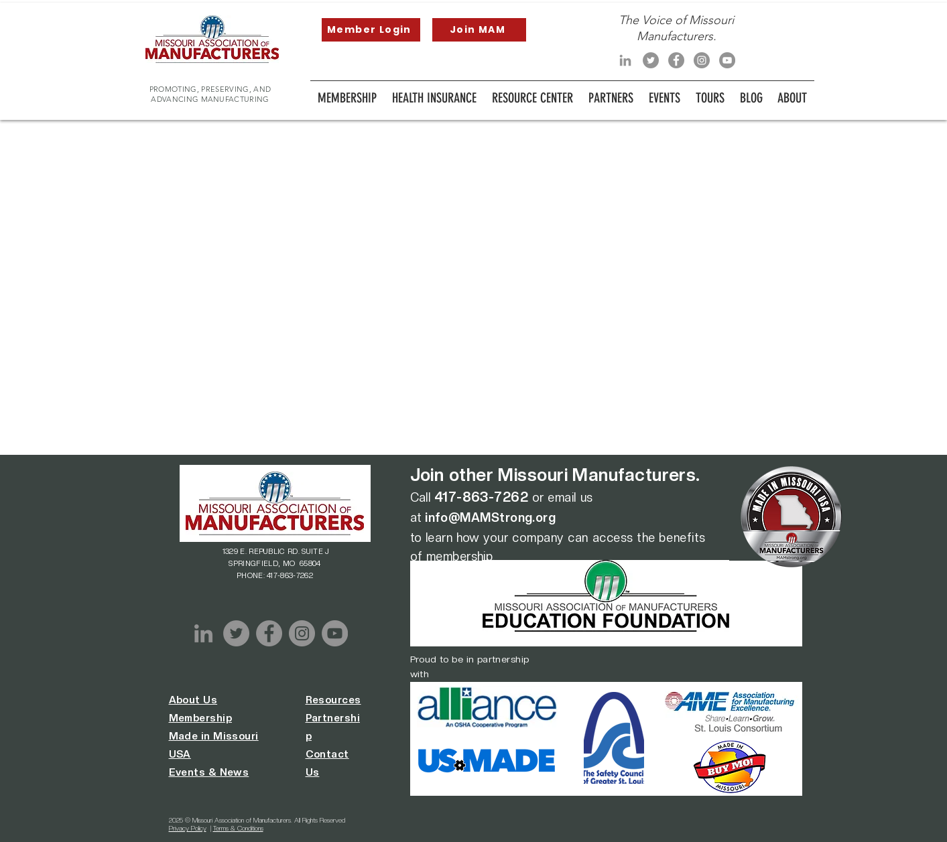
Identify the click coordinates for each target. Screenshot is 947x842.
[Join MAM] (479, 30)
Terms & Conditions (238, 828)
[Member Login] (371, 30)
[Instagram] (702, 60)
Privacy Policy (187, 828)
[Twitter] (651, 60)
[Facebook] (676, 60)
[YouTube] (727, 60)
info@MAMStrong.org (490, 517)
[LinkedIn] (625, 60)
